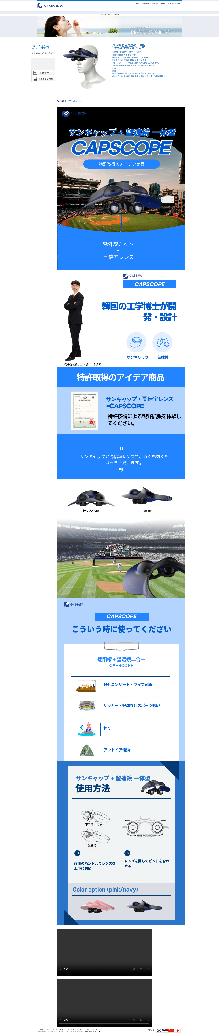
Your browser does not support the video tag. (104, 952)
